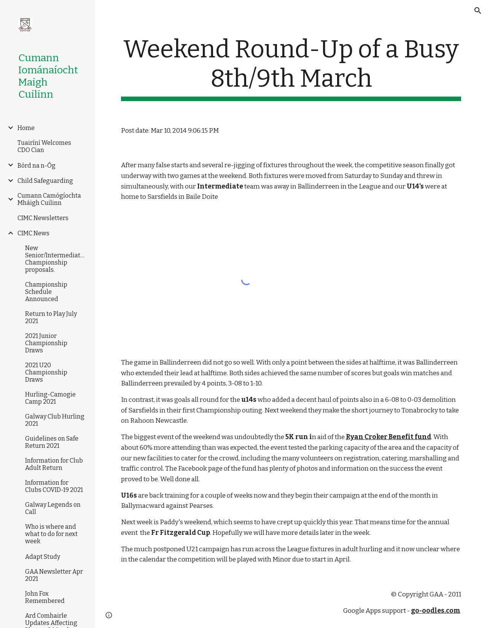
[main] (291, 68)
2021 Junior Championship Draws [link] (46, 343)
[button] (478, 11)
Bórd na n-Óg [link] (37, 165)
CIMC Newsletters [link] (43, 218)
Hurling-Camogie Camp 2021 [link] (50, 398)
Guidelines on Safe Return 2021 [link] (51, 442)
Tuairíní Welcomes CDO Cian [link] (44, 146)
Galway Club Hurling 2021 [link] (54, 420)
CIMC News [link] (33, 233)
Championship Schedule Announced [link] (46, 292)
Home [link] (26, 128)
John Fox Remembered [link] (45, 597)
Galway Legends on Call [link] (53, 508)
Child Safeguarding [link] (45, 180)
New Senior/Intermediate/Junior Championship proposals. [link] (56, 258)
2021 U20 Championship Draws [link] (46, 372)
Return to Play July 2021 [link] (51, 317)
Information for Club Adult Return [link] (54, 464)
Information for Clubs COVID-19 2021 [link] (54, 486)
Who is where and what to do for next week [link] (51, 534)
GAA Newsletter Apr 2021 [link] (54, 575)
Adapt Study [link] (42, 556)
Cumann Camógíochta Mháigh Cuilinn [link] (49, 199)
